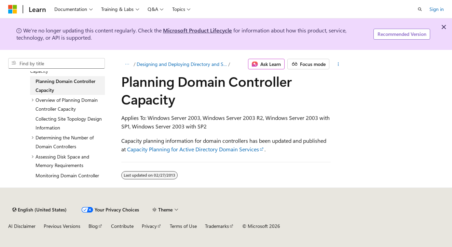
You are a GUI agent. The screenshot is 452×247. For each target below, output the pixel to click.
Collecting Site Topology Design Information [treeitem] (69, 123)
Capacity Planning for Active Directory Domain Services (193, 149)
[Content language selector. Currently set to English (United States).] (39, 209)
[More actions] (338, 64)
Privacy (149, 226)
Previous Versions (62, 226)
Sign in (436, 9)
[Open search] (420, 9)
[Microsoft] (12, 9)
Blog (93, 226)
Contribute (122, 226)
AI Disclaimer (22, 226)
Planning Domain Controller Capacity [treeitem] (65, 85)
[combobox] (56, 63)
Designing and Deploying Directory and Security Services (182, 64)
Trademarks (217, 226)
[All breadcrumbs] (127, 64)
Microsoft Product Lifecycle (197, 30)
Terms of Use (183, 226)
